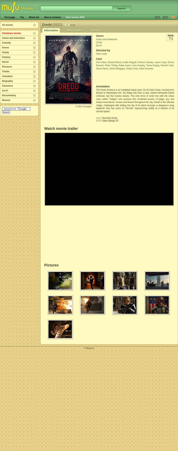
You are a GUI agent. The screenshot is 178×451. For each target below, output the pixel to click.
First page (9, 17)
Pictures (97, 30)
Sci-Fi (5, 90)
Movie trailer (74, 30)
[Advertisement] (117, 77)
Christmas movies (11, 33)
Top (22, 17)
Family (5, 52)
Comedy (6, 43)
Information (51, 30)
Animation (7, 76)
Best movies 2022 (75, 17)
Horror (5, 62)
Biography (7, 81)
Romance (7, 66)
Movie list (34, 17)
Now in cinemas (52, 17)
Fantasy (6, 57)
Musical (6, 100)
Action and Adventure (13, 38)
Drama (5, 47)
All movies (7, 25)
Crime (99, 42)
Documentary (9, 95)
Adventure (7, 86)
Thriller (6, 71)
